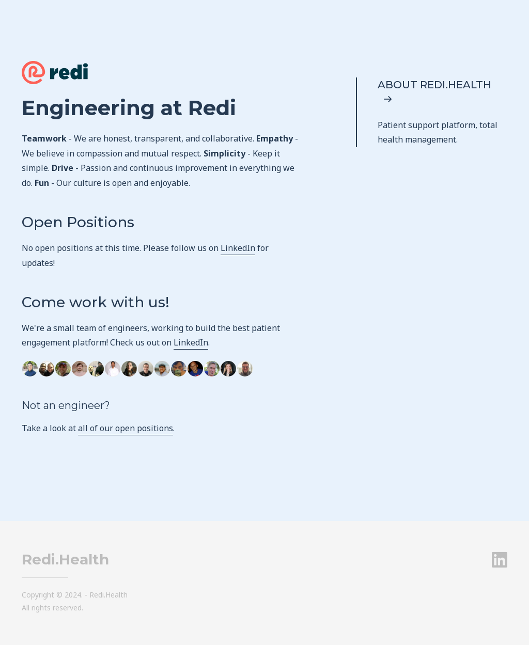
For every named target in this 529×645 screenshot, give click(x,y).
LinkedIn (238, 248)
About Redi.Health (434, 91)
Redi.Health (65, 559)
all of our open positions (125, 428)
